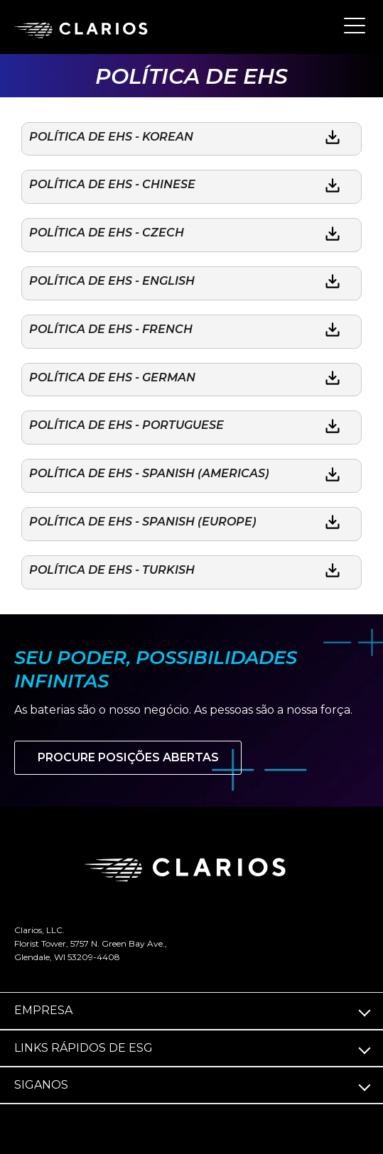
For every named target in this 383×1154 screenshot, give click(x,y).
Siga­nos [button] (41, 1085)
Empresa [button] (43, 1010)
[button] (354, 25)
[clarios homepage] (85, 27)
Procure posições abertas (128, 757)
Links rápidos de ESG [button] (83, 1048)
